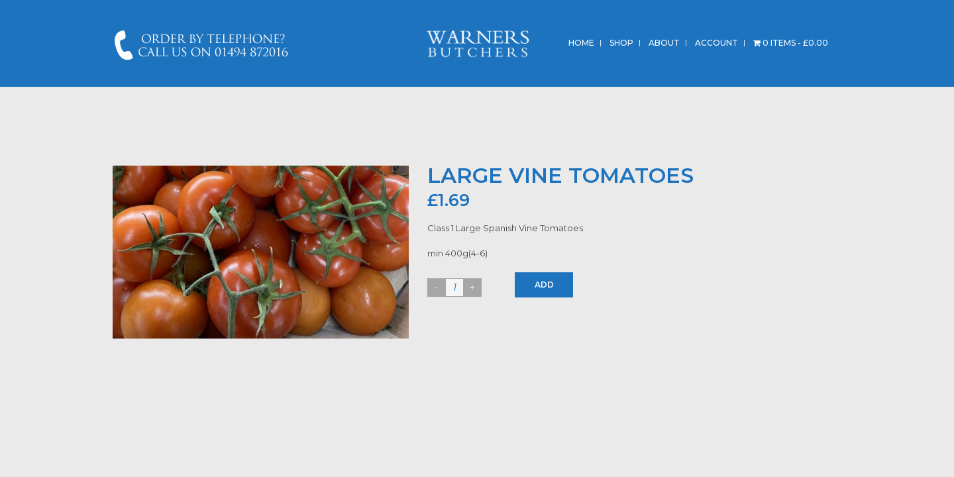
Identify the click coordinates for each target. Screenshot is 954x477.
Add (544, 285)
